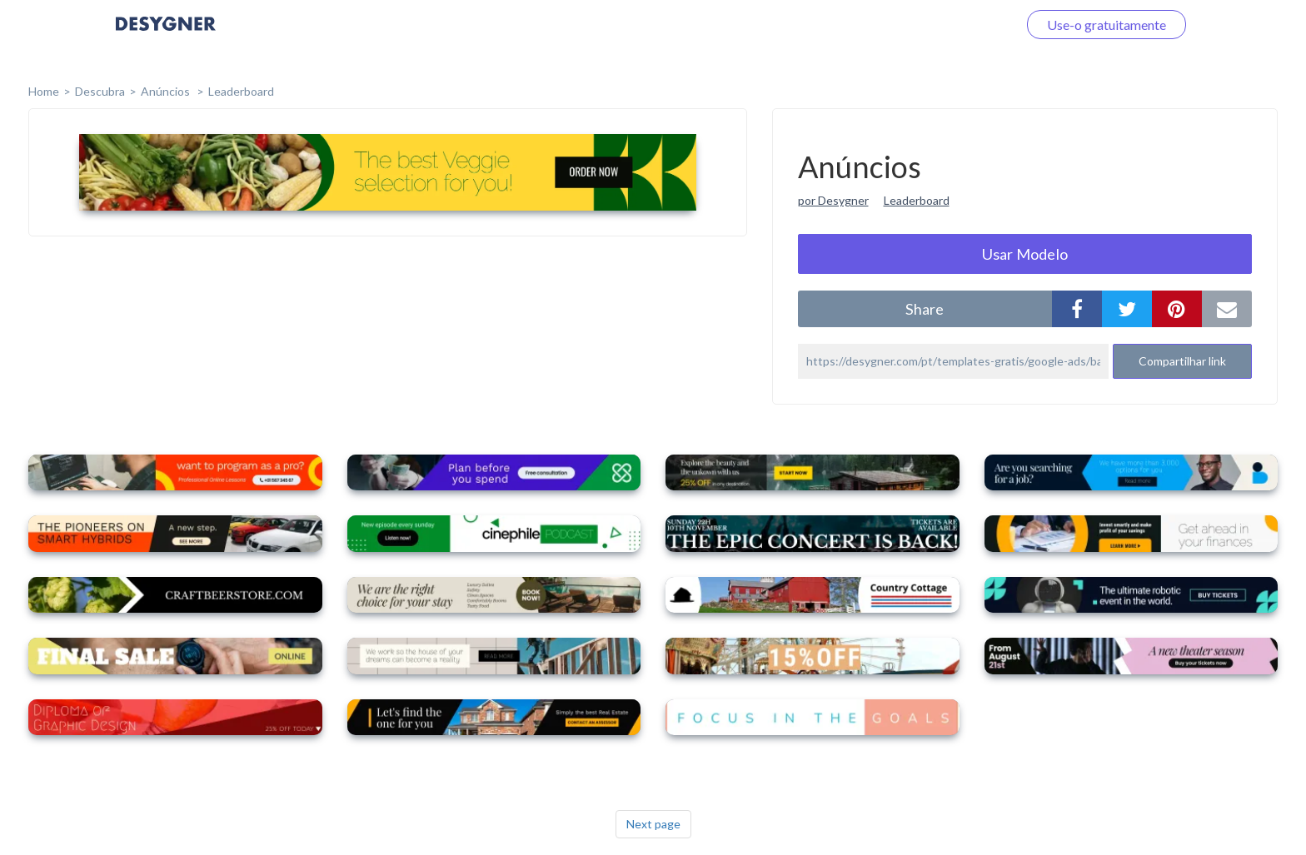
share (924, 309)
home (43, 91)
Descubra (100, 91)
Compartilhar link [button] (1182, 361)
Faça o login (964, 24)
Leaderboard (241, 91)
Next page (653, 824)
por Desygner (833, 200)
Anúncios (166, 91)
